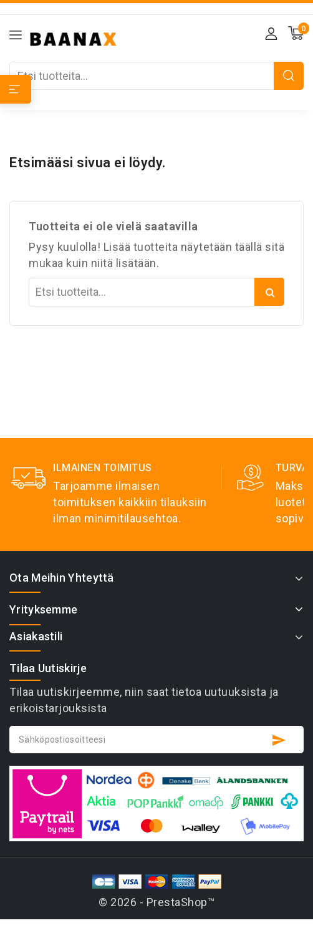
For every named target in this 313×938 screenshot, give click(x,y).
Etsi (289, 76)
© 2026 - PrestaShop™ (156, 902)
